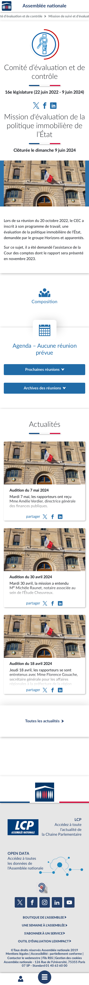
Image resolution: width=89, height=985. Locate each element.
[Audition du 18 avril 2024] (44, 654)
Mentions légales (17, 953)
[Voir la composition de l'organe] (44, 296)
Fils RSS (47, 958)
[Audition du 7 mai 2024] (44, 481)
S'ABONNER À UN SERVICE (43, 933)
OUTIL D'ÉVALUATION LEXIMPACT (43, 941)
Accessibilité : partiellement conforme (56, 953)
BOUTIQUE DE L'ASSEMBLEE (43, 917)
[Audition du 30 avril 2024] (44, 567)
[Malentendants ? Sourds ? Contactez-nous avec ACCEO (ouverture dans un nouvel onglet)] (41, 887)
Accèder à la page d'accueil (6, 6)
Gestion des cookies (68, 958)
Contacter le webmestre (23, 958)
